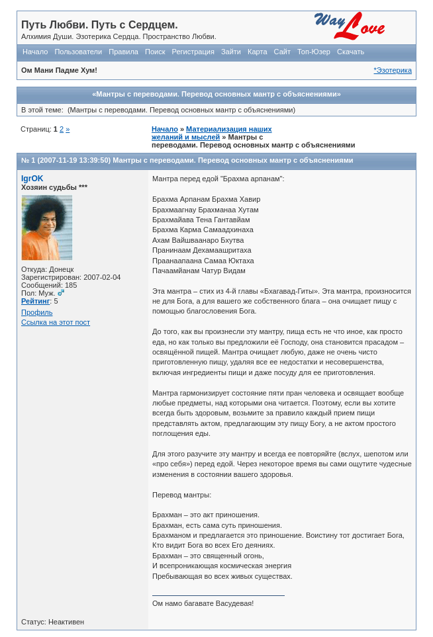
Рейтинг (35, 301)
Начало (35, 52)
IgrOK (32, 178)
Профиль (37, 312)
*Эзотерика (393, 70)
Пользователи (78, 52)
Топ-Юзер (313, 52)
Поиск (155, 52)
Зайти (231, 52)
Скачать (350, 52)
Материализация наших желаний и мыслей (212, 133)
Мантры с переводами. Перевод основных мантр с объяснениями (233, 160)
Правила (123, 52)
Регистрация (193, 52)
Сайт (282, 52)
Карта (257, 52)
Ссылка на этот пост (55, 322)
